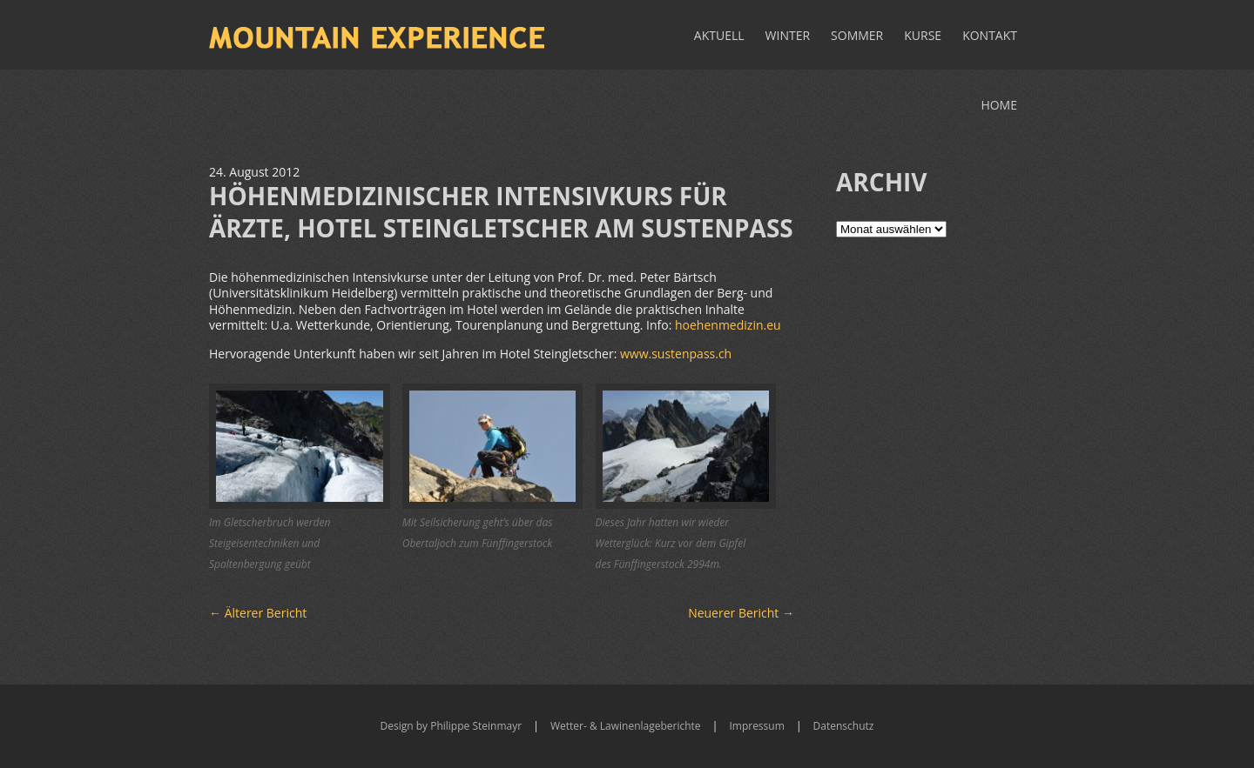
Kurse (922, 35)
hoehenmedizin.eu (728, 325)
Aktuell (719, 35)
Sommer (857, 35)
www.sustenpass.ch (676, 353)
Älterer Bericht (258, 612)
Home (999, 105)
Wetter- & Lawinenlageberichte (625, 725)
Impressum (756, 725)
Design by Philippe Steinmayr (451, 725)
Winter (788, 35)
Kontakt (989, 35)
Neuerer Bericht (741, 612)
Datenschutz (843, 725)
